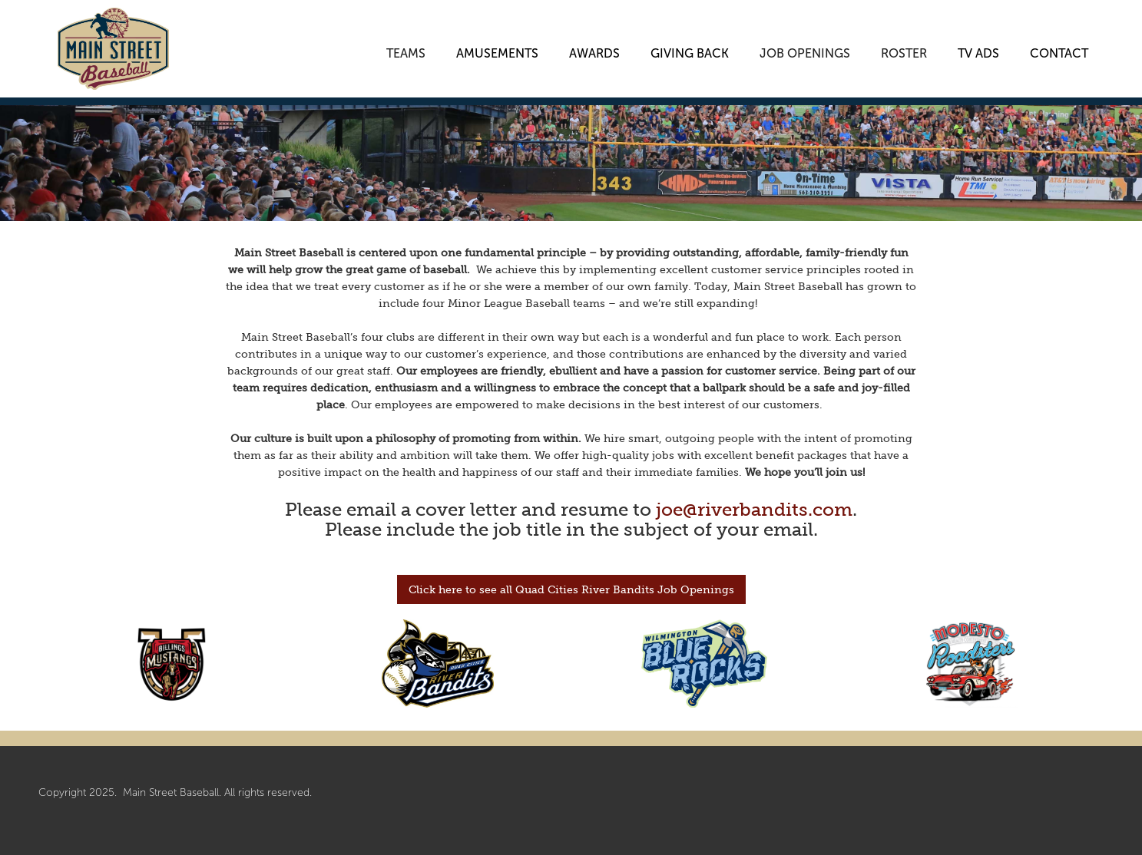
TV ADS (978, 50)
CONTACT (1059, 50)
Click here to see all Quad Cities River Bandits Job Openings (571, 589)
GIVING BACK (689, 50)
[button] (406, 42)
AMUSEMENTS (497, 50)
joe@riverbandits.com (754, 509)
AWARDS (594, 50)
